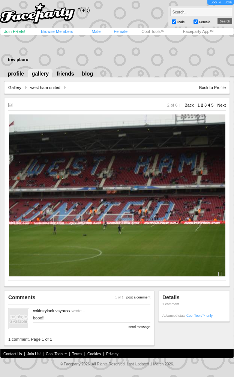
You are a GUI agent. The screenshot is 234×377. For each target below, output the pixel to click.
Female (121, 31)
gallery (40, 74)
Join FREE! (14, 31)
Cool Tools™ (153, 31)
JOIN (228, 2)
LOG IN (215, 2)
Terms (77, 354)
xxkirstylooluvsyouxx (51, 311)
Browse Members (57, 31)
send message (139, 327)
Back (189, 105)
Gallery (14, 87)
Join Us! (33, 354)
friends (65, 74)
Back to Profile (212, 87)
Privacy (112, 354)
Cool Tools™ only (199, 316)
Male (96, 31)
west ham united (45, 87)
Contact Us (12, 354)
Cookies (94, 354)
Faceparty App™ (198, 31)
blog (87, 74)
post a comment (138, 297)
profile (16, 74)
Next (221, 105)
